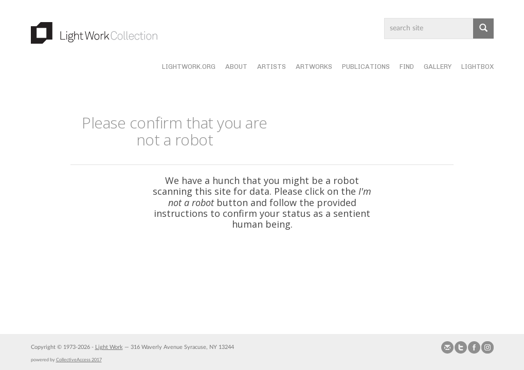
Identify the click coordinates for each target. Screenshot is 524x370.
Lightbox (477, 66)
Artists (271, 66)
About (236, 66)
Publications (366, 66)
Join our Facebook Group (474, 347)
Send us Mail (447, 347)
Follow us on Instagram (487, 347)
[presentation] (284, 263)
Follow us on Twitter (461, 347)
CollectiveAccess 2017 (79, 359)
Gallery (437, 66)
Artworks (314, 66)
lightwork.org (188, 66)
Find (407, 66)
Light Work (109, 347)
